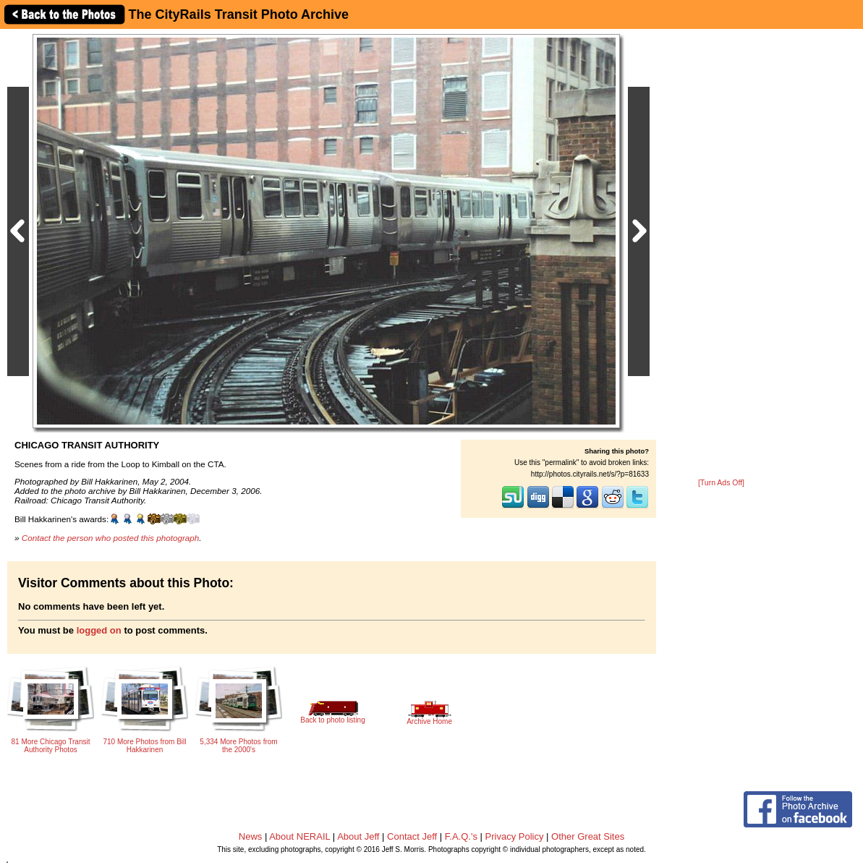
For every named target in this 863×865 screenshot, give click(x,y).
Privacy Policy (514, 836)
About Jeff (358, 836)
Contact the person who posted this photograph (111, 537)
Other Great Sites (587, 836)
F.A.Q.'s (461, 836)
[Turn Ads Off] (721, 483)
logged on (99, 630)
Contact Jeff (412, 836)
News (251, 836)
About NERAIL (299, 836)
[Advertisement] (721, 255)
